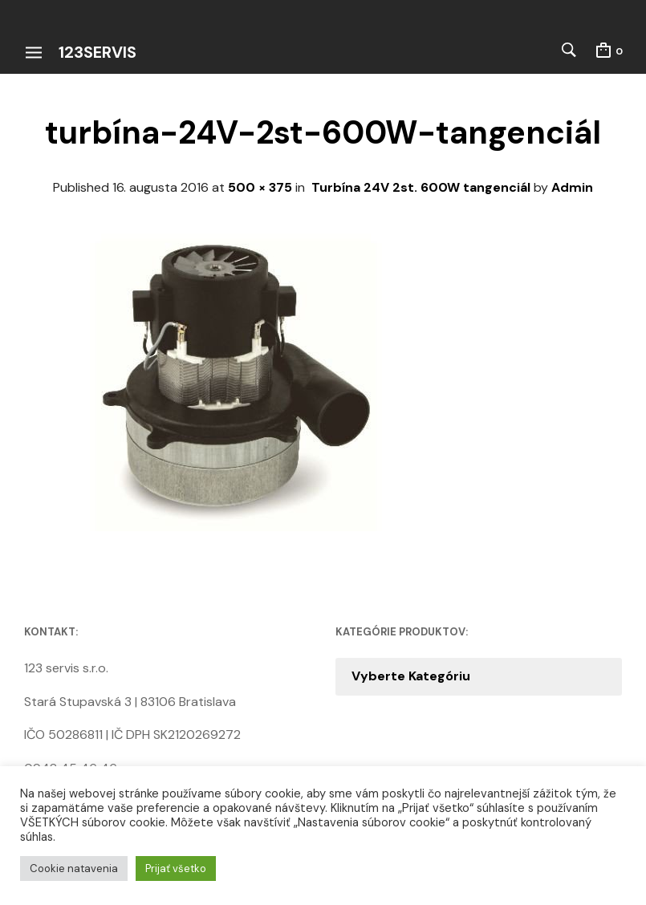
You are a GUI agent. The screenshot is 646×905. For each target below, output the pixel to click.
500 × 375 (260, 187)
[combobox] (479, 676)
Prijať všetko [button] (175, 868)
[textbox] (479, 676)
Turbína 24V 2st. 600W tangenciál (420, 187)
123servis (97, 52)
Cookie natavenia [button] (74, 868)
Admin (572, 187)
